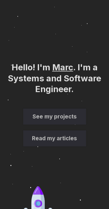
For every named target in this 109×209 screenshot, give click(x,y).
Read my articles (54, 139)
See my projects (55, 117)
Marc (62, 67)
